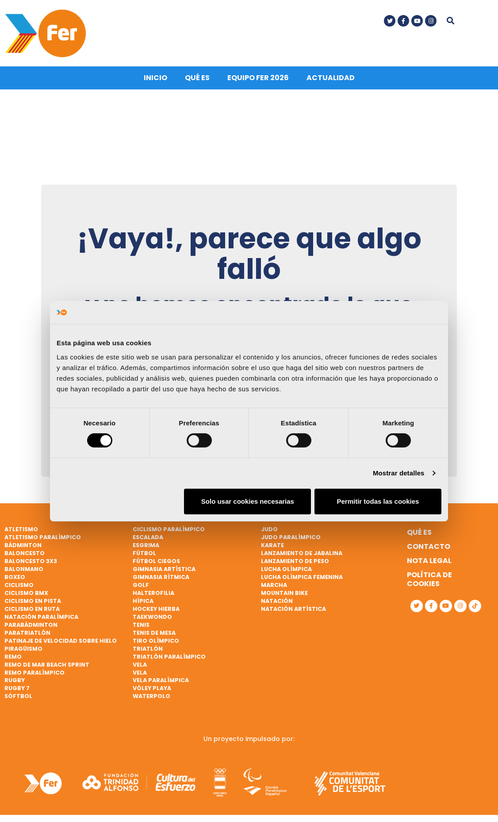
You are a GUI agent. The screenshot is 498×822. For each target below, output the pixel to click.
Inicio (155, 76)
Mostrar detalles (399, 473)
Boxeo (14, 575)
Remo (13, 655)
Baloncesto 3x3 (30, 559)
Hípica (143, 599)
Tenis (141, 623)
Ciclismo (19, 583)
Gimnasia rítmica (161, 575)
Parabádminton (30, 623)
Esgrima (146, 543)
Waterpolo (151, 694)
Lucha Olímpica (286, 567)
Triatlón (148, 647)
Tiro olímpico (156, 639)
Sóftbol (18, 694)
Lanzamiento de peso (295, 559)
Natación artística (293, 607)
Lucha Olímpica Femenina (302, 575)
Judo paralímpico (291, 535)
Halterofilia (153, 591)
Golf (141, 583)
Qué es (197, 76)
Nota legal (429, 559)
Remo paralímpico (34, 670)
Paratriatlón (27, 631)
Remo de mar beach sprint (46, 662)
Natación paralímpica (41, 615)
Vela (140, 662)
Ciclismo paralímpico (169, 527)
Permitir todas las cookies (378, 501)
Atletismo (21, 527)
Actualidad (330, 76)
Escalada (148, 535)
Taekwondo (152, 615)
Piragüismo (23, 647)
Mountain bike (284, 591)
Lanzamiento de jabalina (301, 551)
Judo (269, 527)
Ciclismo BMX (26, 591)
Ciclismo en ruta (32, 607)
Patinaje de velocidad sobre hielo (60, 639)
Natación (277, 599)
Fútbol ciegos (156, 559)
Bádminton (23, 543)
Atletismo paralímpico (42, 535)
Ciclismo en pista (32, 599)
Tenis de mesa (154, 631)
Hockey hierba (156, 607)
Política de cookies (429, 577)
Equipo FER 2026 (258, 76)
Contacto (428, 545)
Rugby (14, 678)
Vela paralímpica (161, 678)
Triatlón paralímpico (169, 655)
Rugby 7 (17, 686)
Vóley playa (152, 686)
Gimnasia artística (164, 567)
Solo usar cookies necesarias (247, 501)
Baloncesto (24, 551)
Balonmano (23, 567)
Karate (272, 543)
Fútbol (144, 551)
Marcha (274, 583)
